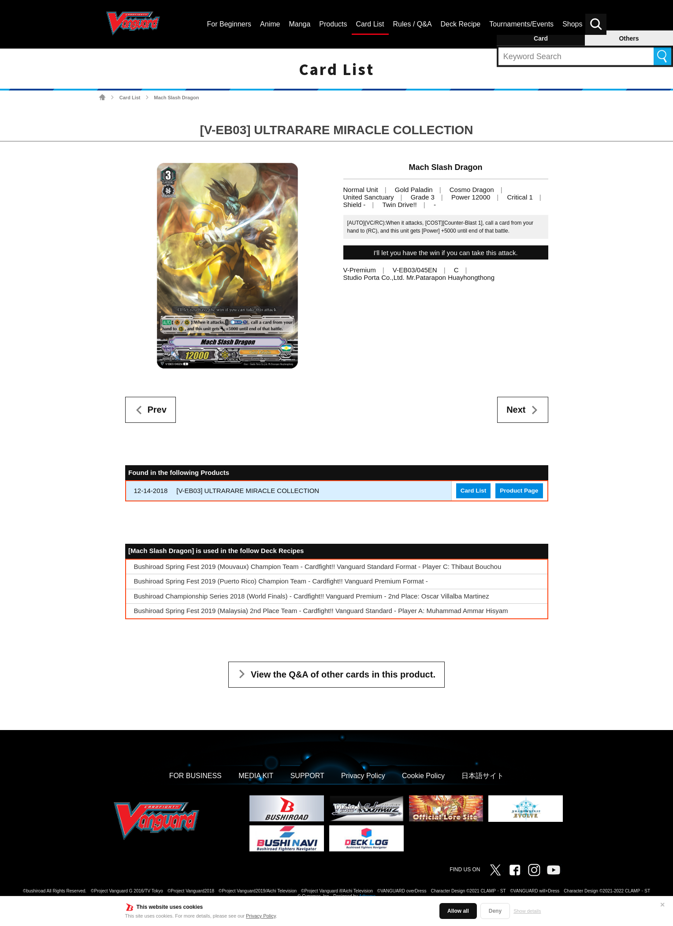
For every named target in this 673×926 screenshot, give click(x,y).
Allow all (458, 911)
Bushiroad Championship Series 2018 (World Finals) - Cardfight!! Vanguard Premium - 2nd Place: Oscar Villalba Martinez (311, 596)
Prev (157, 409)
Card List (130, 97)
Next (515, 409)
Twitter (495, 870)
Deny (495, 911)
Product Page (519, 490)
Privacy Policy (261, 915)
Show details (527, 911)
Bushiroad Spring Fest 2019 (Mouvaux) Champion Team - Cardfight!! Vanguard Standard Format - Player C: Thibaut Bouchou (318, 566)
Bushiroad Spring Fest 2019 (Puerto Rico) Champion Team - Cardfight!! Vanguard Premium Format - (281, 581)
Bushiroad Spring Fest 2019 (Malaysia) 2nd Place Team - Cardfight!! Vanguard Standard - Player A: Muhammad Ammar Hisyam (321, 610)
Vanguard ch (553, 870)
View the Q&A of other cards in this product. (343, 674)
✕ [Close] (662, 904)
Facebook (515, 870)
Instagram (534, 870)
